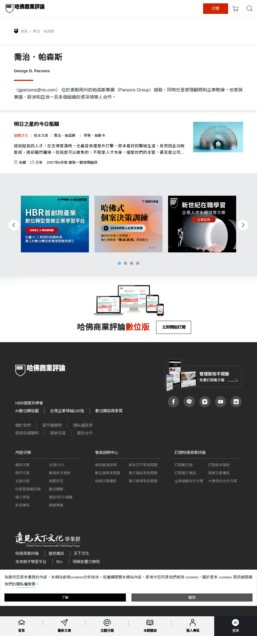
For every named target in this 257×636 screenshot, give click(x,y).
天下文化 (81, 553)
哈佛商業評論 (27, 553)
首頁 (24, 31)
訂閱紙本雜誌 (219, 465)
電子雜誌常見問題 (143, 473)
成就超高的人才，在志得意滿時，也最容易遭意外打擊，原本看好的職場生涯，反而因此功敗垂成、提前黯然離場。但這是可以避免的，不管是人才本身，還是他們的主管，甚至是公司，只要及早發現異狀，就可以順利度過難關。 (99, 150)
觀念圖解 (56, 489)
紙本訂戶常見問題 (143, 465)
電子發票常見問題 (143, 481)
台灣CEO (56, 465)
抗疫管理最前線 (28, 489)
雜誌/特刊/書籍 (61, 497)
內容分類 (23, 452)
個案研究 (56, 481)
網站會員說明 (106, 465)
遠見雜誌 (56, 553)
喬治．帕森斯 (65, 135)
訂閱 (230, 8)
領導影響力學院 (86, 562)
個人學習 (22, 497)
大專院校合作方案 (222, 481)
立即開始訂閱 (173, 327)
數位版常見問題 (107, 473)
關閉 (192, 597)
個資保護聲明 (27, 433)
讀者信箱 (58, 433)
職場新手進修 (60, 473)
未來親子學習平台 (30, 562)
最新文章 (22, 465)
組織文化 (21, 135)
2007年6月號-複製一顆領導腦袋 (72, 162)
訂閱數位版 (183, 465)
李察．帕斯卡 (94, 135)
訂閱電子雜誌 (185, 473)
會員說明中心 (106, 452)
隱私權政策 (83, 425)
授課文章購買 (106, 481)
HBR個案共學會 (29, 403)
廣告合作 (85, 433)
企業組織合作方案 (188, 481)
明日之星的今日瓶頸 (36, 124)
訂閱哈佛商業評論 (190, 452)
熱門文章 (22, 473)
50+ (59, 562)
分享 (36, 162)
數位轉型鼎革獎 (109, 411)
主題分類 (22, 481)
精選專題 (56, 505)
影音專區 (22, 505)
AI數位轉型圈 (27, 411)
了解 (65, 597)
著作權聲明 (52, 425)
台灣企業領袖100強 (67, 411)
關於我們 (23, 425)
